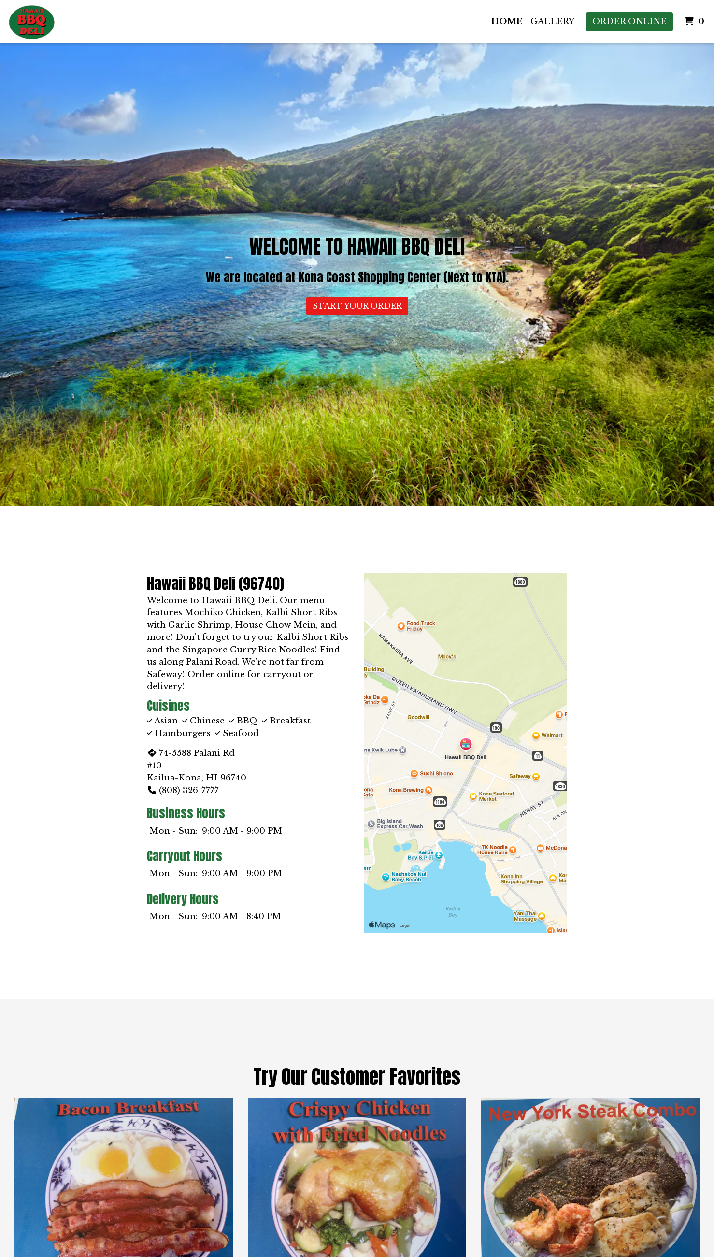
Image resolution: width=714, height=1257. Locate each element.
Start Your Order (357, 306)
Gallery (552, 21)
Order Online (629, 21)
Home (507, 21)
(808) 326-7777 (183, 790)
